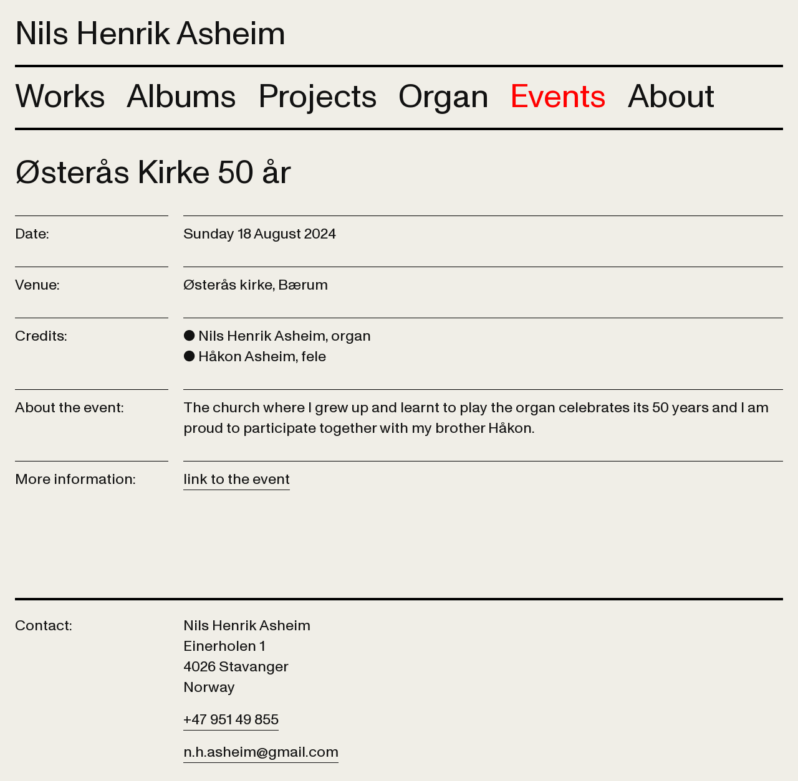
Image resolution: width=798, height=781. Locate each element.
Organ (443, 97)
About (671, 97)
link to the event (236, 479)
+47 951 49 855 (231, 719)
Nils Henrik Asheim (150, 34)
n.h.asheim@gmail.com (261, 752)
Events (558, 97)
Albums (181, 97)
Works (60, 97)
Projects (317, 97)
